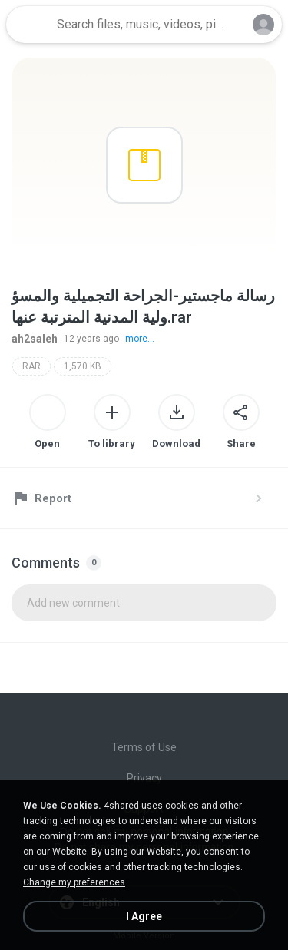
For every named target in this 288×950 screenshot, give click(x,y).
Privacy (144, 778)
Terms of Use (144, 747)
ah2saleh (35, 339)
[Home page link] (29, 24)
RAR (31, 366)
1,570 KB (82, 366)
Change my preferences (74, 882)
